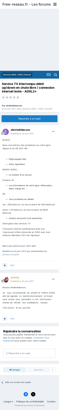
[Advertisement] (29, 40)
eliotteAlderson (14, 105)
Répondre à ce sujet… (19, 353)
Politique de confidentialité (30, 401)
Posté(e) (22, 133)
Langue (8, 401)
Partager (14, 369)
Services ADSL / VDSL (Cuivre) (37, 108)
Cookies (51, 401)
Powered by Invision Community (30, 405)
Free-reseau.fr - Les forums (26, 4)
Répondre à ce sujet (29, 118)
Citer (12, 265)
